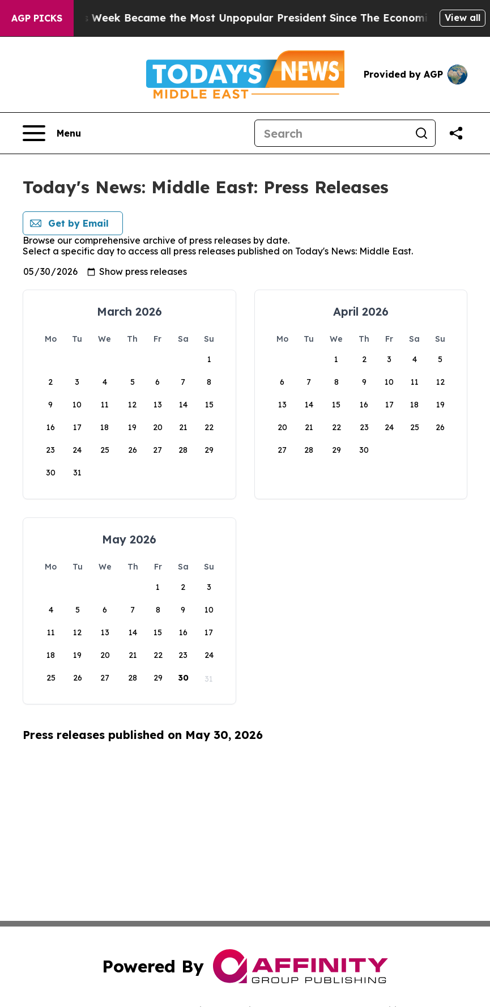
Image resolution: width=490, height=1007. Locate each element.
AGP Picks (36, 18)
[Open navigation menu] (52, 133)
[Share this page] (456, 133)
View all (462, 17)
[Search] (331, 133)
